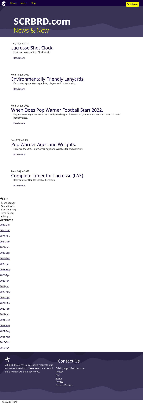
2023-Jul (4, 264)
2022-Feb (5, 308)
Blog (33, 3)
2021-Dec (5, 319)
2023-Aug (5, 258)
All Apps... (6, 216)
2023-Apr (4, 275)
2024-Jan (4, 247)
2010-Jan (4, 347)
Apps (24, 3)
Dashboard (132, 4)
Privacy (59, 381)
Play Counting (8, 209)
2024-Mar (5, 236)
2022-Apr (4, 297)
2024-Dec (5, 230)
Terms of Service (64, 385)
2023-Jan (4, 280)
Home (13, 3)
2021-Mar (5, 336)
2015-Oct (4, 342)
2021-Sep (5, 325)
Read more (19, 57)
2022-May (5, 291)
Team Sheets (7, 206)
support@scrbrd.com (73, 368)
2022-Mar (5, 303)
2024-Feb (5, 241)
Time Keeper (7, 212)
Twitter (59, 371)
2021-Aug (5, 331)
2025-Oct (4, 224)
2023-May (5, 269)
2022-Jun (4, 286)
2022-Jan (4, 314)
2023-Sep (5, 252)
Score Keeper (8, 202)
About (59, 378)
